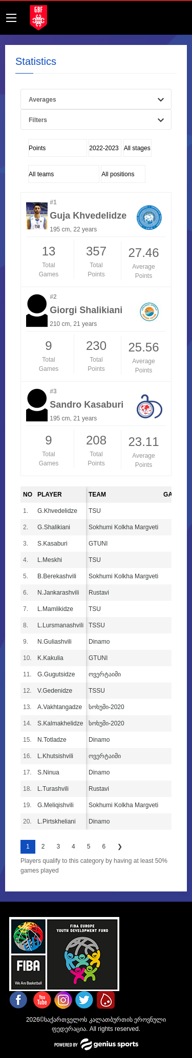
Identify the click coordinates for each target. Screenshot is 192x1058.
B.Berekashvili (56, 576)
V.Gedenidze (54, 690)
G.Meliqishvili (55, 805)
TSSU (97, 625)
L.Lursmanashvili (60, 625)
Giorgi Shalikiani (86, 310)
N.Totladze (52, 739)
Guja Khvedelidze (88, 215)
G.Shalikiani (53, 527)
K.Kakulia (50, 658)
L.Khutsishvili (55, 756)
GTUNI (98, 543)
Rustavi (99, 592)
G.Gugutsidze (56, 674)
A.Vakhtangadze (59, 707)
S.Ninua (48, 772)
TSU (95, 510)
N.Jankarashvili (58, 592)
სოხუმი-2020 (106, 707)
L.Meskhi (49, 559)
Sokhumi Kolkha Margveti (123, 527)
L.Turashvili (53, 788)
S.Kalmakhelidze (60, 723)
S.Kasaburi (52, 543)
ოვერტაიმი (105, 674)
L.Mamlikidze (55, 609)
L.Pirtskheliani (56, 821)
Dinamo (99, 641)
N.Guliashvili (54, 641)
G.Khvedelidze (57, 510)
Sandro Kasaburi (86, 404)
